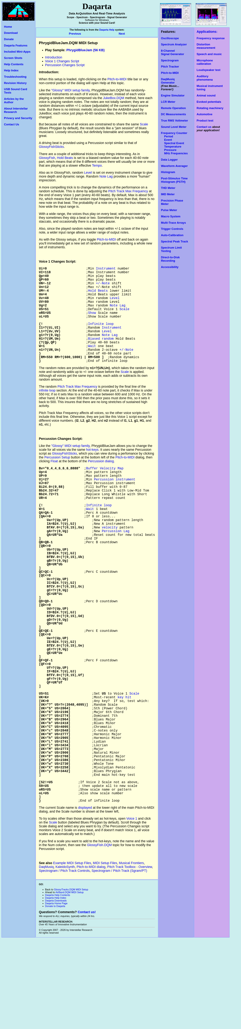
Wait (92, 362)
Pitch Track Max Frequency (128, 191)
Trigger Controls (172, 228)
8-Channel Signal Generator (172, 52)
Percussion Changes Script (65, 65)
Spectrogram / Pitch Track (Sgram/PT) (119, 961)
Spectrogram (170, 60)
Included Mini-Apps (17, 51)
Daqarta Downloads (56, 990)
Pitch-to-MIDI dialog (91, 957)
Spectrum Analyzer (174, 44)
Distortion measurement (206, 46)
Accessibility (169, 267)
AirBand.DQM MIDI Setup (69, 982)
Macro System (170, 216)
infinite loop (47, 410)
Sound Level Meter (173, 126)
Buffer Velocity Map (104, 489)
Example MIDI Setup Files (72, 953)
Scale (144, 124)
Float (54, 481)
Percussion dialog (101, 481)
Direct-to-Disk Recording (170, 259)
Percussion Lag (115, 564)
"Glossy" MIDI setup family (70, 90)
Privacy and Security (18, 118)
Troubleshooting (15, 76)
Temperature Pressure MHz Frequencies (174, 150)
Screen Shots (13, 58)
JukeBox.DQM (113, 98)
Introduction (53, 57)
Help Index (11, 70)
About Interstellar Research (16, 110)
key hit (124, 765)
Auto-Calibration (172, 235)
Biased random (101, 354)
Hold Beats (65, 158)
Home (8, 26)
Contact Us (11, 124)
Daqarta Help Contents (57, 985)
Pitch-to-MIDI (170, 72)
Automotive (204, 114)
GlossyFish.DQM (99, 935)
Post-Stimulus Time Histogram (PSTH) (174, 180)
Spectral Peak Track (174, 241)
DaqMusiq (46, 957)
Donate (9, 39)
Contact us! (87, 1002)
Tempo (97, 165)
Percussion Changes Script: (61, 459)
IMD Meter (168, 194)
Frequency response (211, 38)
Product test (205, 120)
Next (122, 33)
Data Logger (169, 159)
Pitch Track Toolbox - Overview (129, 957)
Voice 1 (131, 908)
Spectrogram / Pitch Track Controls (64, 961)
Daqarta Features (15, 45)
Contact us (204, 126)
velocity (110, 560)
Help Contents (13, 64)
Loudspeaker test (208, 70)
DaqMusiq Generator (168, 81)
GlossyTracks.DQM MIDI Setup (71, 979)
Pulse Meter (169, 210)
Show (92, 322)
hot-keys (92, 470)
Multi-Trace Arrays (173, 222)
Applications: (207, 32)
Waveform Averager (174, 166)
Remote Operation (173, 108)
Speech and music (209, 54)
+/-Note (103, 287)
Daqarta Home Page (56, 993)
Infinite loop (101, 336)
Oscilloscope (170, 38)
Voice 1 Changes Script (62, 61)
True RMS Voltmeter (174, 120)
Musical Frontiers (131, 953)
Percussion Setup (57, 477)
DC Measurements (173, 114)
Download (11, 32)
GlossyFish (47, 158)
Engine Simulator (172, 95)
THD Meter (168, 188)
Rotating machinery (210, 108)
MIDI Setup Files (105, 953)
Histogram (168, 172)
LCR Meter (168, 101)
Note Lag (106, 176)
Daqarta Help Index (55, 988)
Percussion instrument (114, 502)
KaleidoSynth (65, 957)
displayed (85, 897)
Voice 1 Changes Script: (57, 261)
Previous (75, 33)
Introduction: (49, 72)
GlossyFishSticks (51, 147)
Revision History (15, 83)
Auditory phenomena (205, 78)
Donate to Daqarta (55, 996)
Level (88, 172)
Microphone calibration (205, 62)
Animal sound (206, 95)
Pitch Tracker (170, 66)
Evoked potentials (209, 101)
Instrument (106, 269)
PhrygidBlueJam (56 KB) (85, 50)
